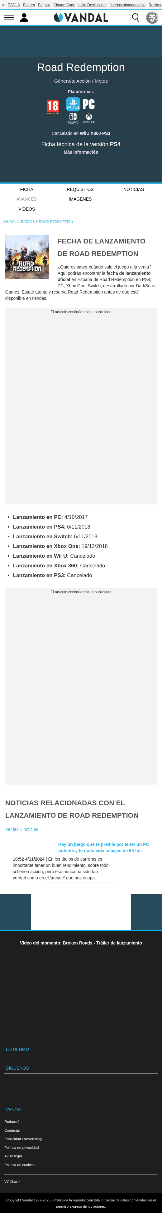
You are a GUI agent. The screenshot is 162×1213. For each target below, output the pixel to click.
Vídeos (26, 209)
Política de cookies (19, 1165)
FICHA (26, 189)
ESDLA (14, 5)
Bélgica (44, 5)
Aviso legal (13, 1156)
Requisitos (80, 189)
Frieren (29, 5)
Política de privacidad (21, 1147)
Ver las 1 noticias (21, 829)
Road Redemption (81, 67)
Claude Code (64, 5)
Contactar (12, 1130)
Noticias (133, 189)
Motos (101, 81)
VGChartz (12, 1182)
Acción (83, 81)
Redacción (12, 1121)
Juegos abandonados (127, 5)
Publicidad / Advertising (23, 1139)
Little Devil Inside (93, 5)
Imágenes (80, 199)
